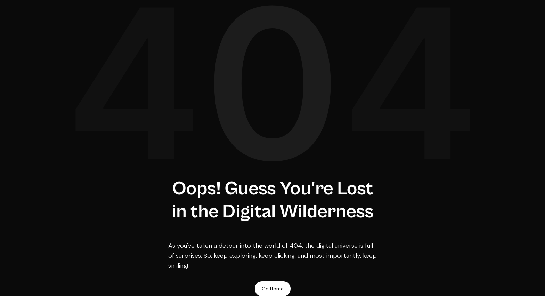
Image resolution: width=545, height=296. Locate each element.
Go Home (273, 289)
